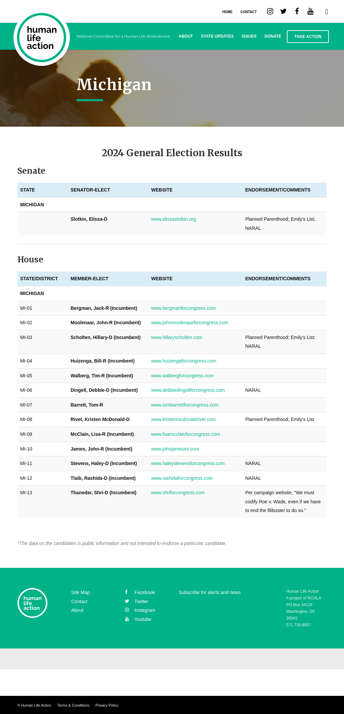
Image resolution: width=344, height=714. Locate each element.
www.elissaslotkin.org (173, 219)
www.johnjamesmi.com (175, 449)
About (186, 36)
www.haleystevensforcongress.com (188, 463)
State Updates (217, 36)
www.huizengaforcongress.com (183, 361)
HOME (227, 12)
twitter (136, 601)
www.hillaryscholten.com (177, 337)
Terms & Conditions (73, 705)
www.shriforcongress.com (178, 492)
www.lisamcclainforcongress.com (185, 434)
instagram (140, 610)
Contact (79, 601)
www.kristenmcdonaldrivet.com (183, 419)
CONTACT (249, 12)
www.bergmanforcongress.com (183, 308)
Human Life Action (36, 705)
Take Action (307, 36)
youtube (138, 619)
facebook (140, 592)
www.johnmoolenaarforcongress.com (189, 322)
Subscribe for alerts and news (210, 592)
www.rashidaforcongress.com (182, 478)
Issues (249, 36)
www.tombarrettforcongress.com (185, 405)
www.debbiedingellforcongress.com (188, 390)
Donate (273, 36)
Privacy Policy (106, 705)
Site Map (80, 592)
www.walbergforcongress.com (182, 375)
